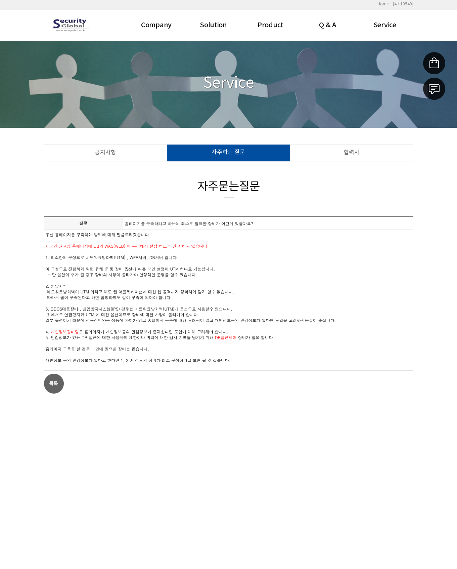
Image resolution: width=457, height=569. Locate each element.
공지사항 (105, 153)
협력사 (352, 153)
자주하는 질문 (228, 152)
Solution (213, 25)
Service (384, 25)
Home (383, 4)
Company (156, 25)
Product (270, 25)
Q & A (327, 25)
